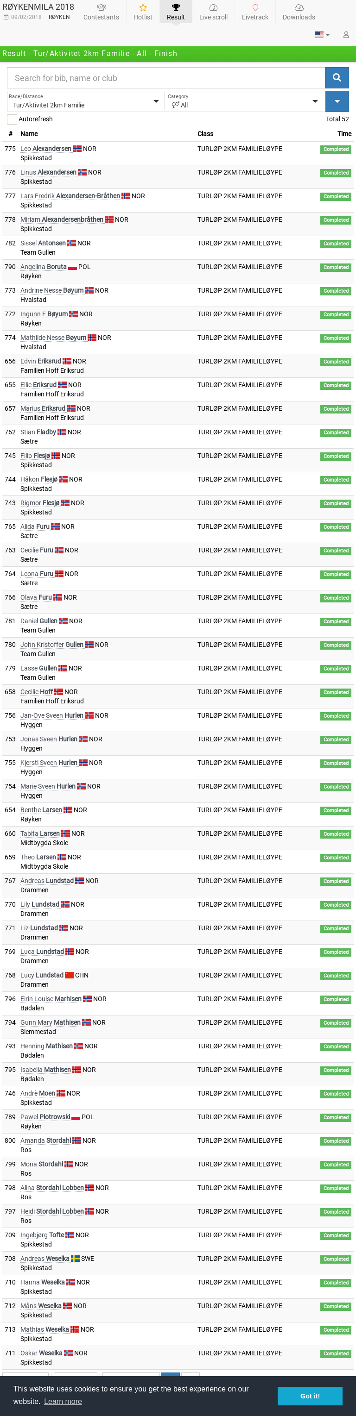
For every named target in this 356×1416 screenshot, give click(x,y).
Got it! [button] (310, 1396)
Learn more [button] (63, 1401)
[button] (322, 34)
